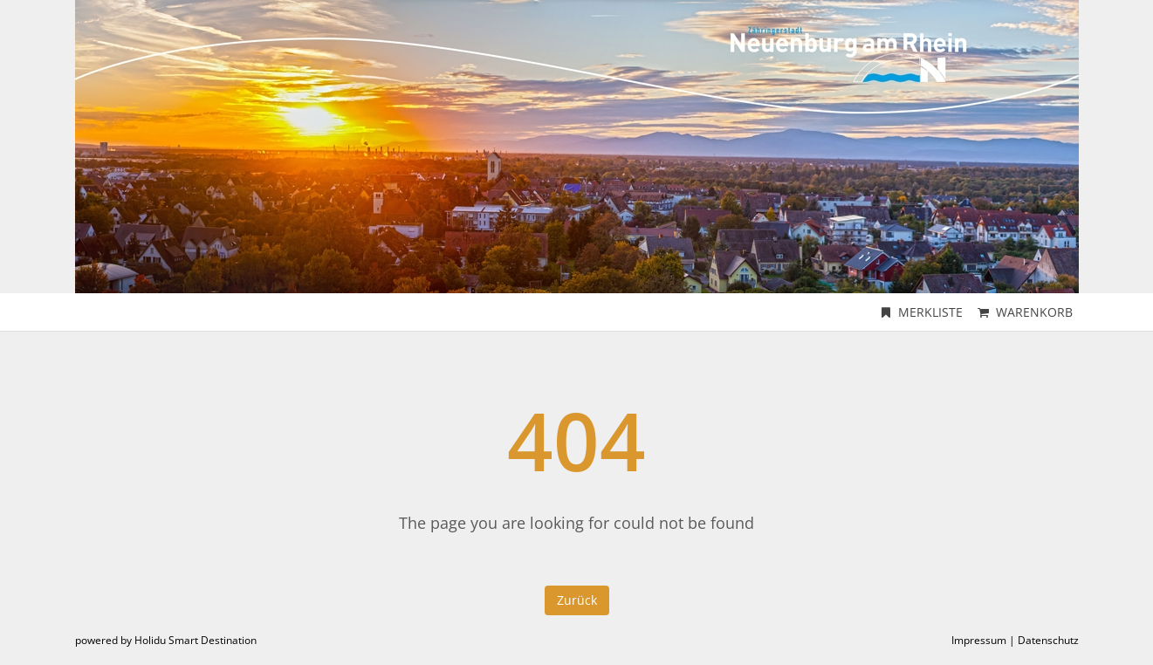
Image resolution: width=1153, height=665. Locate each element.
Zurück (577, 600)
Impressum (978, 640)
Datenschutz (1048, 640)
